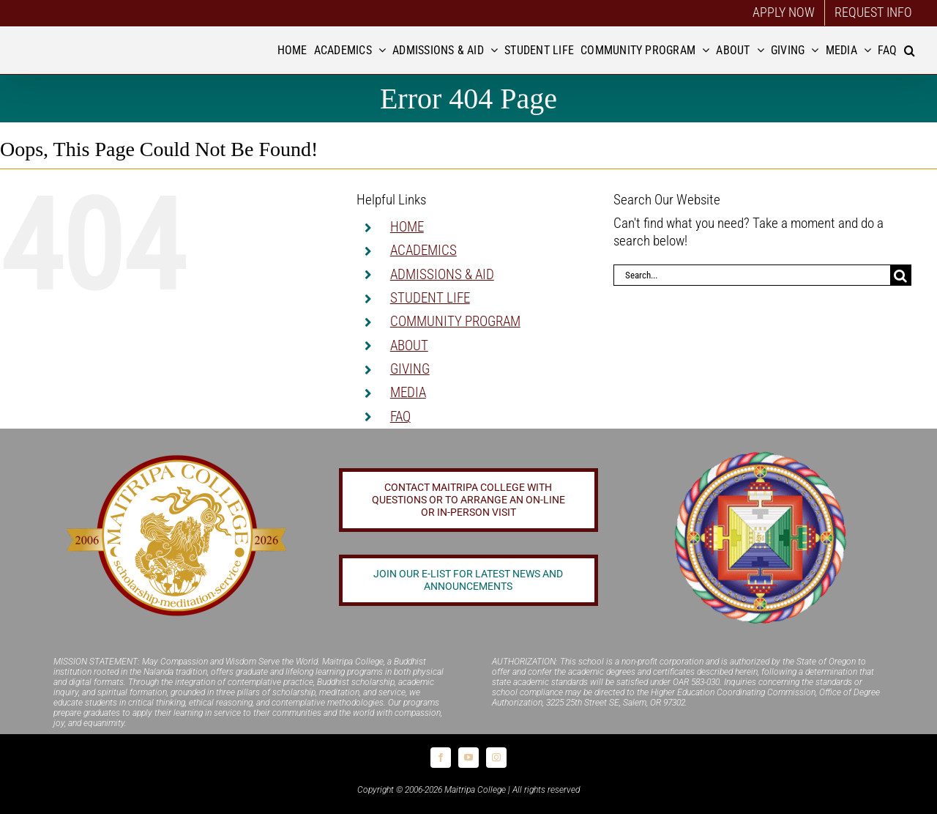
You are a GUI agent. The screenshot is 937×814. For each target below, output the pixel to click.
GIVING (410, 368)
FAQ (400, 416)
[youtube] (468, 757)
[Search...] (751, 275)
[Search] (900, 275)
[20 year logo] (176, 459)
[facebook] (440, 757)
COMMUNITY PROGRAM (455, 321)
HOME (407, 226)
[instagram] (496, 757)
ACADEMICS (423, 250)
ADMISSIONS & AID (442, 274)
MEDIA (408, 392)
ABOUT (409, 345)
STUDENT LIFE (430, 297)
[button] (909, 50)
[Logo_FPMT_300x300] (760, 453)
